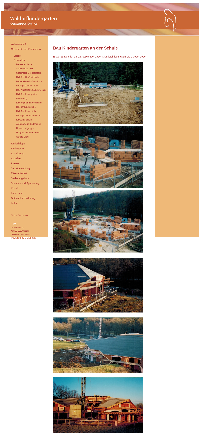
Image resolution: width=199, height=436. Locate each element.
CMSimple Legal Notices (20, 234)
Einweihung (21, 98)
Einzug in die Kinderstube (28, 115)
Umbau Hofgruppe (25, 128)
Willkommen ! (18, 44)
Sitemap (14, 215)
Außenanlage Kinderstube (28, 124)
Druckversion (23, 215)
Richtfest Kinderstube (26, 111)
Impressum (17, 193)
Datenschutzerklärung (23, 198)
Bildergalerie (19, 60)
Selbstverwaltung (20, 168)
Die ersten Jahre (24, 64)
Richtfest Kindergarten (26, 94)
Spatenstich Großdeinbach (28, 73)
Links (14, 203)
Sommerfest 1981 (24, 68)
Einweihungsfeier (24, 120)
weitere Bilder (22, 137)
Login (13, 223)
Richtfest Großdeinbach (27, 77)
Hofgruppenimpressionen (28, 132)
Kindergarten (18, 148)
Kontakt (15, 188)
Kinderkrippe (18, 143)
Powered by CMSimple (23, 237)
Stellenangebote (20, 178)
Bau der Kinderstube (26, 107)
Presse (15, 163)
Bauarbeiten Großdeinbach (29, 81)
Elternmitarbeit (19, 173)
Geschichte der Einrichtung (26, 49)
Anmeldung (17, 153)
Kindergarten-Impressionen (29, 103)
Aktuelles (16, 158)
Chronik (17, 56)
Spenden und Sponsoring (25, 183)
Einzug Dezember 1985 (27, 85)
